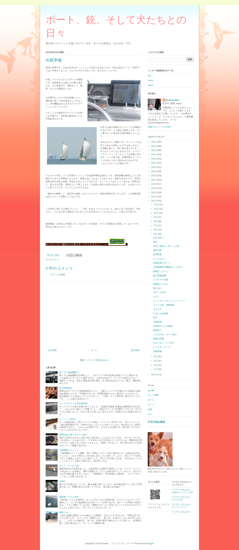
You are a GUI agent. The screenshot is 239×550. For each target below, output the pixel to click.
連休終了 (157, 330)
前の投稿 (135, 350)
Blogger (150, 543)
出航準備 (157, 351)
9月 (156, 217)
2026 (154, 142)
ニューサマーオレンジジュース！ (169, 301)
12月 (156, 204)
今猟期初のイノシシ (69, 450)
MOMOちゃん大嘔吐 (163, 326)
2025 (154, 146)
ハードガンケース (161, 347)
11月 (156, 208)
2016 (154, 184)
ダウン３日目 (159, 292)
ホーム (94, 350)
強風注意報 (158, 338)
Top (149, 75)
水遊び (62, 481)
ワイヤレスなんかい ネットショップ (182, 505)
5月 (156, 234)
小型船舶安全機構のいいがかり (168, 267)
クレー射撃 (153, 395)
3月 (156, 360)
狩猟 (150, 409)
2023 (154, 154)
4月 (156, 356)
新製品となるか (160, 284)
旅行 (155, 242)
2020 (154, 167)
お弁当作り (158, 237)
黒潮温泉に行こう (161, 263)
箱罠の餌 (157, 250)
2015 (154, 188)
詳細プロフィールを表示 (159, 127)
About (150, 80)
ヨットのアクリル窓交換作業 (73, 403)
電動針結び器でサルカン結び (73, 434)
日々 (150, 414)
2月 (156, 365)
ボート (56, 259)
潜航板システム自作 (69, 497)
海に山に (157, 288)
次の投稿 (52, 350)
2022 (154, 158)
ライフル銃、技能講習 (164, 305)
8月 (156, 221)
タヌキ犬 (157, 309)
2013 (154, 196)
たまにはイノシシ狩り (164, 343)
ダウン (156, 296)
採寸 (155, 317)
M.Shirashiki (172, 100)
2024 (154, 150)
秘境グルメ (64, 512)
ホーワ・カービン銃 (69, 465)
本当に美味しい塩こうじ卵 (166, 246)
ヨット (151, 404)
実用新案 (157, 254)
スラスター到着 (160, 279)
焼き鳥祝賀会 (65, 388)
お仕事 (151, 390)
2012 (154, 201)
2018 (154, 175)
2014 (154, 192)
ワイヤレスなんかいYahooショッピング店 (182, 491)
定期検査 (157, 322)
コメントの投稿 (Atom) (96, 360)
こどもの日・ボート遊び (165, 334)
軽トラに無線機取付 (69, 372)
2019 (154, 171)
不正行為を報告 (156, 421)
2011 (154, 374)
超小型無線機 (159, 275)
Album (151, 85)
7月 (156, 225)
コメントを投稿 (57, 274)
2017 (154, 180)
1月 (156, 369)
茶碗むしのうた (160, 271)
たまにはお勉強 (160, 313)
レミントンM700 (67, 419)
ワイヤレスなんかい (181, 511)
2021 (154, 163)
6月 (156, 229)
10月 (156, 213)
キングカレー (159, 258)
